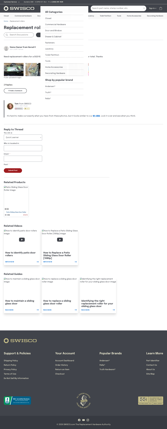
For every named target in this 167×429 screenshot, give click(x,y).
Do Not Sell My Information (16, 378)
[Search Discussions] (21, 35)
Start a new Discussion (49, 35)
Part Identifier (152, 361)
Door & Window (43, 16)
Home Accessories (134, 16)
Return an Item (62, 370)
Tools (119, 16)
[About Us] (55, 8)
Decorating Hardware (155, 16)
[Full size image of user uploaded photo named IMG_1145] (35, 69)
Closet (6, 16)
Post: (6, 164)
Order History (61, 365)
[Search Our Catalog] (115, 8)
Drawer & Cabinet (61, 16)
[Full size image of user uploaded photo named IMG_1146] (57, 69)
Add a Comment (15, 91)
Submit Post (12, 170)
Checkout (59, 374)
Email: (6, 154)
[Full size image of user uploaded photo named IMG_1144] (14, 69)
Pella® (102, 365)
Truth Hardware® (108, 370)
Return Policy (10, 365)
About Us (150, 370)
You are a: (8, 133)
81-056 (96, 116)
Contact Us (151, 365)
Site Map (150, 374)
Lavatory (90, 16)
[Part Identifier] (69, 8)
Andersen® (105, 361)
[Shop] (44, 8)
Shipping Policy (11, 361)
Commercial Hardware (23, 16)
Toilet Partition (105, 16)
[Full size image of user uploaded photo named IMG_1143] (79, 69)
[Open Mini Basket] (161, 8)
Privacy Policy (10, 370)
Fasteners (77, 16)
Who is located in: (11, 143)
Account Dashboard (64, 361)
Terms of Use (10, 374)
